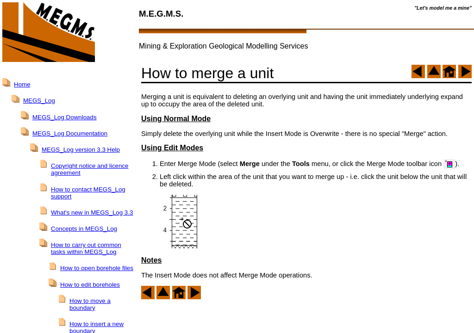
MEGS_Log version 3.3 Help (81, 149)
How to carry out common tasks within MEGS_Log (86, 248)
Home (22, 84)
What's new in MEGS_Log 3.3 (92, 212)
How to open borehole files (96, 268)
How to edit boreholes (90, 284)
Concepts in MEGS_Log (84, 228)
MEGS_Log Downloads (64, 117)
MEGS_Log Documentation (69, 133)
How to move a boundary (90, 304)
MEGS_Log (39, 100)
